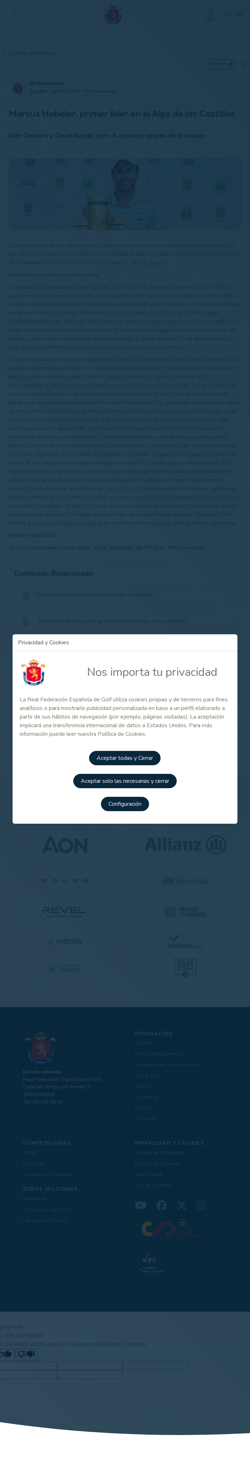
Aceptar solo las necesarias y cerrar (125, 781)
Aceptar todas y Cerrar (125, 758)
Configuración (125, 804)
